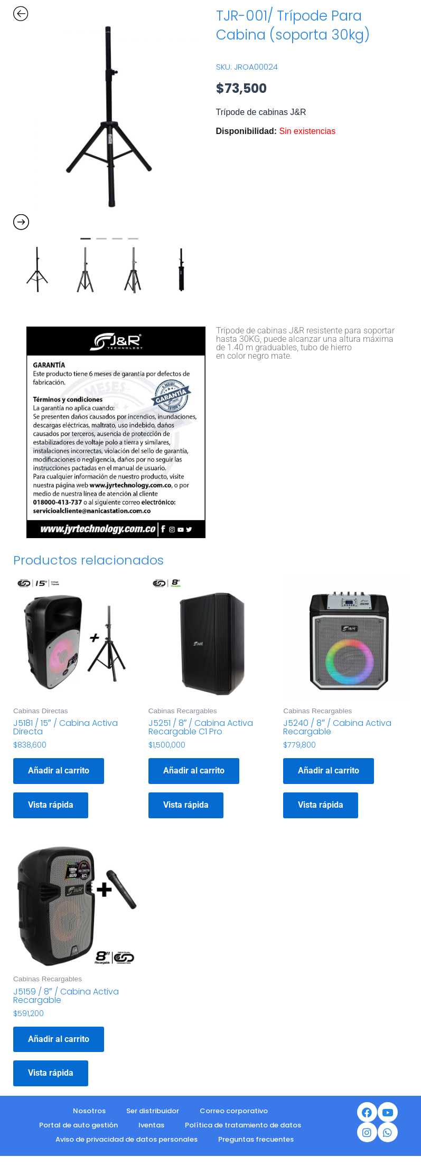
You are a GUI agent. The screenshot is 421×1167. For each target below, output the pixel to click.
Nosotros (89, 1111)
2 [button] (101, 243)
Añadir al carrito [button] (58, 771)
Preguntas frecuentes (256, 1139)
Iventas (151, 1125)
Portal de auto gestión (78, 1125)
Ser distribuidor (152, 1111)
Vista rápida (50, 805)
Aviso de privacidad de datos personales (126, 1139)
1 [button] (85, 243)
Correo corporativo (234, 1111)
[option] (109, 118)
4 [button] (133, 243)
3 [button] (117, 243)
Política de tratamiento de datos (243, 1125)
